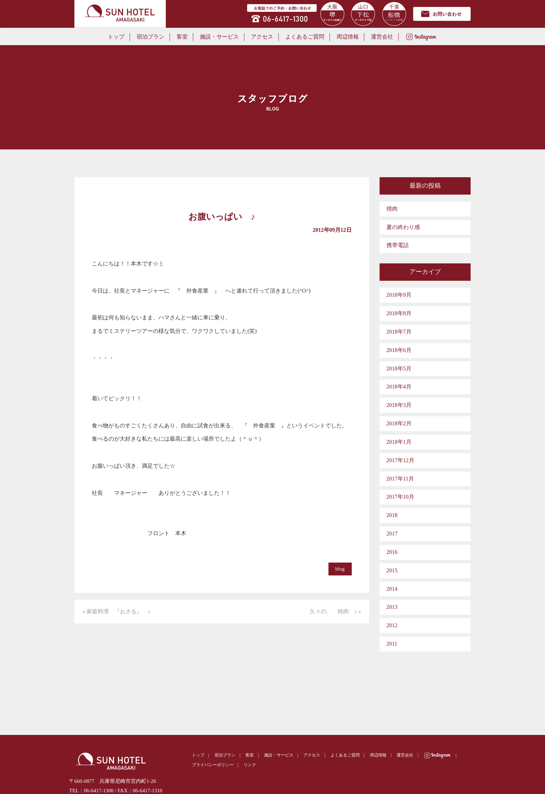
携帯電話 (398, 245)
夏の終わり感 (403, 227)
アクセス (262, 37)
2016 (392, 552)
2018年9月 (399, 295)
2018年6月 (399, 350)
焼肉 (392, 209)
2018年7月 (399, 332)
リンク (250, 764)
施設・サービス (219, 37)
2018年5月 (399, 368)
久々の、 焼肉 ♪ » (335, 611)
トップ (116, 37)
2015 (392, 570)
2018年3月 (399, 405)
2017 (392, 534)
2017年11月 (400, 479)
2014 (392, 589)
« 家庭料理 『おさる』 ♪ (116, 611)
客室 (182, 37)
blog (340, 569)
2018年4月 (399, 387)
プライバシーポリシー (213, 764)
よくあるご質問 (304, 37)
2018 (392, 515)
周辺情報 (347, 37)
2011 (392, 644)
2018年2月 (399, 423)
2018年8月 (399, 313)
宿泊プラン (150, 37)
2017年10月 (400, 497)
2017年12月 (400, 460)
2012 (392, 625)
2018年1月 (399, 442)
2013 (392, 607)
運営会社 (382, 37)
